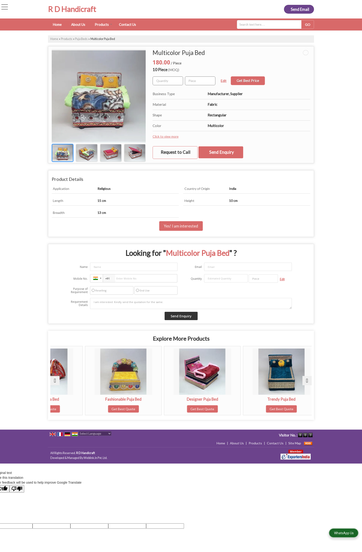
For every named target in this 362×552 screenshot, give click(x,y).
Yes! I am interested (181, 226)
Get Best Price (248, 81)
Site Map (294, 443)
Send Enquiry (221, 152)
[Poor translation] (16, 489)
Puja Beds (81, 39)
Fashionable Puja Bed (148, 399)
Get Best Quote (82, 409)
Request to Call (175, 152)
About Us (78, 24)
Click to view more (165, 136)
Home (57, 24)
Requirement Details (79, 303)
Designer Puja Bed (214, 399)
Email (198, 267)
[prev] (55, 380)
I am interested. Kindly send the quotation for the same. (191, 303)
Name (84, 267)
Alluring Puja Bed (82, 399)
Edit (223, 81)
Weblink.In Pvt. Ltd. (95, 458)
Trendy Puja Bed (280, 399)
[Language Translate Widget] (95, 433)
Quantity (196, 279)
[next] (307, 380)
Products (103, 24)
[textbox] (270, 24)
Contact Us (127, 24)
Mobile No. (80, 279)
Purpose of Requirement (79, 290)
